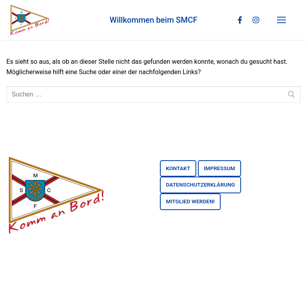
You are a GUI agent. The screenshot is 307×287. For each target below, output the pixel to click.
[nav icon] (283, 20)
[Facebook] (239, 20)
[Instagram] (255, 20)
